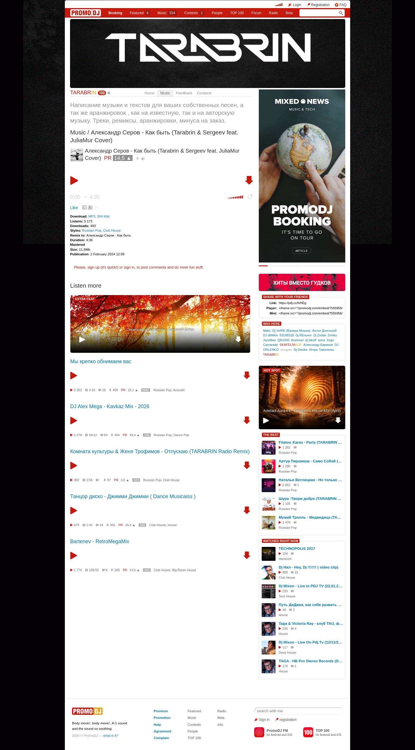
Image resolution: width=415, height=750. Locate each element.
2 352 (78, 390)
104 (285, 553)
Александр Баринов (318, 344)
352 (112, 525)
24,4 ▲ (130, 525)
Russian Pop (91, 230)
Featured (140, 13)
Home (150, 93)
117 (285, 647)
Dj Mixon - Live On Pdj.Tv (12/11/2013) (311, 642)
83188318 (287, 335)
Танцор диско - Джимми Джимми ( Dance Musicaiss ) (133, 496)
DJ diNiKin (270, 335)
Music (167, 13)
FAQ (342, 5)
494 (117, 435)
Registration (320, 5)
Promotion (162, 717)
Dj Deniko (301, 349)
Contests (194, 724)
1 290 (286, 466)
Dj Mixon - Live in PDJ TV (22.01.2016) (311, 586)
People (217, 13)
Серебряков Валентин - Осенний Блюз (160, 329)
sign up (93, 267)
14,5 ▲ (122, 158)
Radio (273, 13)
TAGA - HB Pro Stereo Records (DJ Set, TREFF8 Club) (311, 661)
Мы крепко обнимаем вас (100, 361)
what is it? (110, 735)
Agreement (162, 731)
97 (109, 480)
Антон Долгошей (324, 330)
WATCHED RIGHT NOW (280, 541)
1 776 (78, 570)
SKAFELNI (291, 344)
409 (115, 390)
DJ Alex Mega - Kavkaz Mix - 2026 (110, 406)
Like (74, 207)
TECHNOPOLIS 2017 (297, 548)
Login (297, 5)
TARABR (83, 92)
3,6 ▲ (125, 480)
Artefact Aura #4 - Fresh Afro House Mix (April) (302, 410)
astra (321, 340)
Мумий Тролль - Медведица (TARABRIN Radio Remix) (311, 517)
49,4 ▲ (135, 435)
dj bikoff (310, 340)
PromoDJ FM (277, 731)
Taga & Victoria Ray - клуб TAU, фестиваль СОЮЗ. (311, 623)
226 (285, 628)
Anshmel (297, 340)
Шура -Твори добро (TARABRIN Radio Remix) (311, 498)
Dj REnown (304, 335)
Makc (267, 330)
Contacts (204, 93)
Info (220, 724)
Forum (256, 13)
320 (146, 435)
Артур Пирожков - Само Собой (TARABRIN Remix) (311, 461)
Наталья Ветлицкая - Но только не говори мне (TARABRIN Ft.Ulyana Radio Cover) (311, 480)
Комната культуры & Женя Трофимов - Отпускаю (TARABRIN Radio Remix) (160, 451)
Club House (112, 230)
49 (284, 610)
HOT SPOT (272, 370)
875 (76, 525)
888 (285, 572)
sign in (129, 267)
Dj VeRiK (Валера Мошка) (291, 330)
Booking (115, 13)
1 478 (286, 522)
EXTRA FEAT (85, 299)
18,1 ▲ (133, 390)
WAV (146, 390)
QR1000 (283, 340)
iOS (289, 734)
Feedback (184, 93)
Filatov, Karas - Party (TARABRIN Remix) (311, 442)
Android (276, 734)
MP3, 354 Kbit (98, 216)
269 (117, 570)
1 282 (286, 447)
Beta (289, 13)
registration (288, 719)
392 (76, 480)
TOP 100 (237, 13)
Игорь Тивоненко (321, 349)
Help (157, 724)
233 (285, 591)
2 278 (78, 435)
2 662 (286, 485)
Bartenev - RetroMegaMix (99, 541)
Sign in (264, 719)
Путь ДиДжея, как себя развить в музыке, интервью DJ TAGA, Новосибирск (311, 605)
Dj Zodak (319, 335)
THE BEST (271, 434)
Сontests (194, 13)
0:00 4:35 (85, 197)
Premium (161, 711)
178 (285, 666)
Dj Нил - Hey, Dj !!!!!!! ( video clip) (308, 567)
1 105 (286, 503)
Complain (161, 738)
